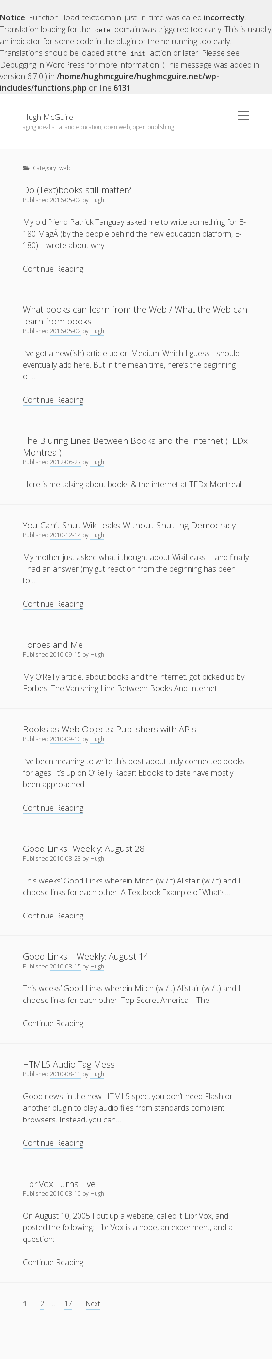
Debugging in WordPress (42, 64)
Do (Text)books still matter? (77, 189)
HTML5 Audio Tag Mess (69, 1064)
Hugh (97, 199)
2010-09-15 (65, 654)
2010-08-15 (65, 966)
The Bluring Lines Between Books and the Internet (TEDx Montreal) (135, 446)
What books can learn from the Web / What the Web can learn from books (135, 314)
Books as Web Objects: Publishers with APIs (109, 728)
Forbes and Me (53, 644)
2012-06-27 (65, 462)
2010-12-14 (65, 534)
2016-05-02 (65, 199)
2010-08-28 (65, 858)
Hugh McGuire (48, 116)
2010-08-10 (65, 1193)
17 (68, 1303)
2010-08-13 (65, 1074)
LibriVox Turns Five (59, 1183)
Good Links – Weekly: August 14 (85, 956)
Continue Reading (53, 268)
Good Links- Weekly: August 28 (83, 848)
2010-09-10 (65, 738)
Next (93, 1303)
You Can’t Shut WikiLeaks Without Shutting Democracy (129, 524)
